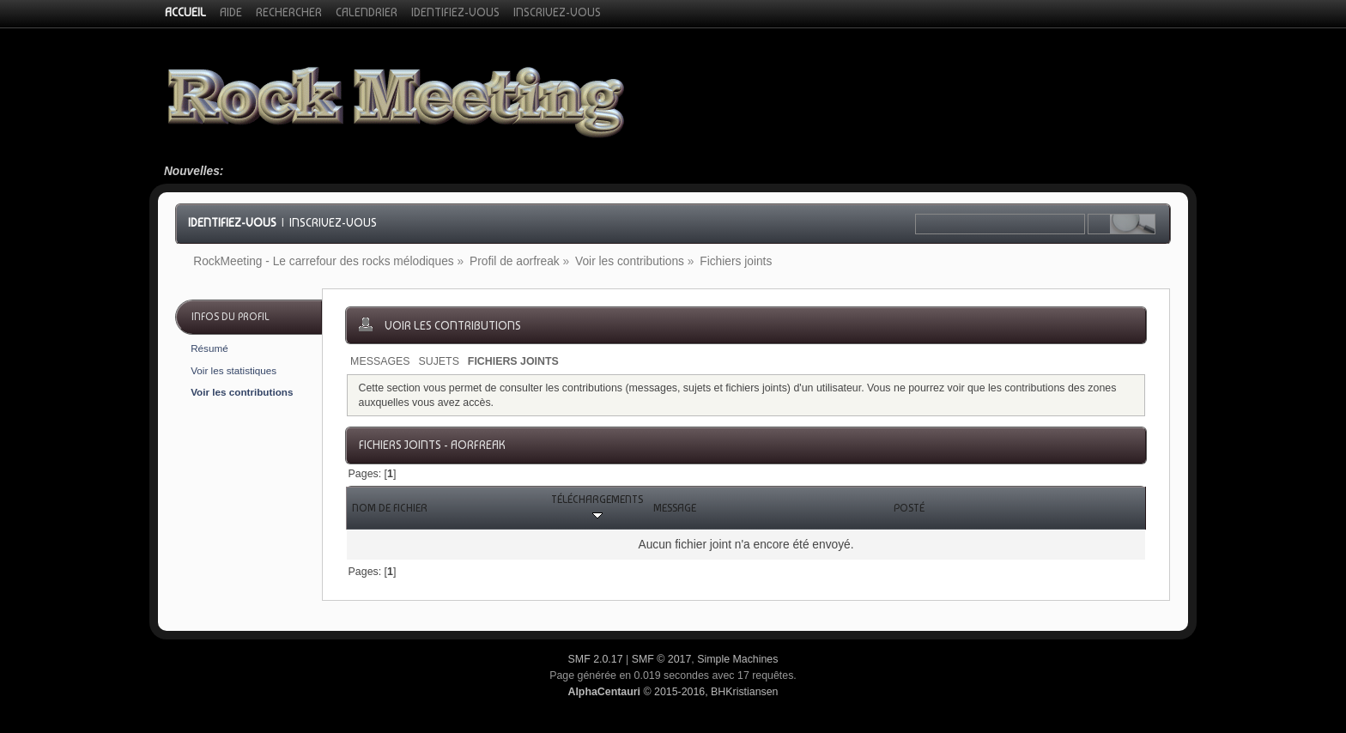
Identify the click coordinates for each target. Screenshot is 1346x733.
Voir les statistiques (233, 370)
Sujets (438, 361)
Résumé (209, 348)
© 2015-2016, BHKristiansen (672, 692)
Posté (909, 507)
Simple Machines (737, 659)
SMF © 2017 (662, 659)
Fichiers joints (513, 361)
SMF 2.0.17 (595, 659)
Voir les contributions (242, 391)
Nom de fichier (389, 507)
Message (674, 507)
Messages (379, 361)
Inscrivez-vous (333, 222)
